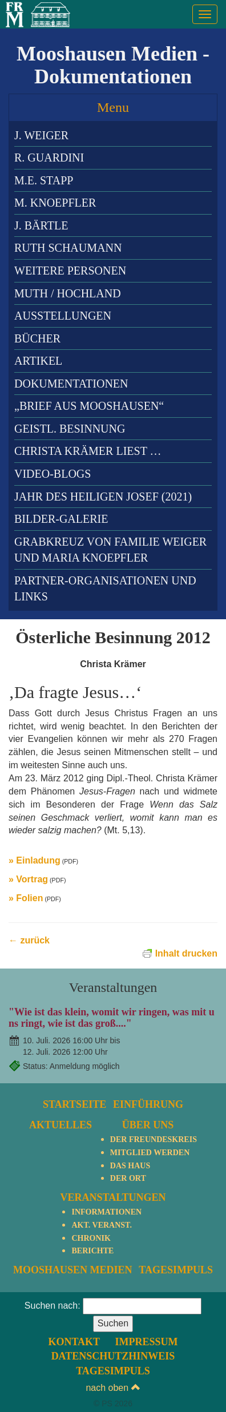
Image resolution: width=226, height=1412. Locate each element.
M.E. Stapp (43, 180)
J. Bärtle (41, 225)
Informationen (106, 1212)
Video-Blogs (52, 473)
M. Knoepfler (55, 202)
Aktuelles (60, 1125)
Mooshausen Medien (72, 1270)
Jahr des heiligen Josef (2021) (103, 496)
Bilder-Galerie (61, 519)
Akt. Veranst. (101, 1225)
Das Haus (130, 1165)
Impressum (146, 1342)
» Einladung (34, 860)
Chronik (90, 1238)
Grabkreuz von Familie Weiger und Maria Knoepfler (110, 549)
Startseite (74, 1104)
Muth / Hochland (67, 293)
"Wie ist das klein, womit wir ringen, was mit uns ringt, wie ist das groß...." (112, 1017)
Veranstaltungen (113, 1197)
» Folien (26, 898)
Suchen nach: (52, 1305)
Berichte (92, 1250)
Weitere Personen (70, 270)
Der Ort (128, 1178)
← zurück (29, 940)
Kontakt (74, 1342)
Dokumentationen (71, 383)
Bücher (37, 338)
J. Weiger (41, 135)
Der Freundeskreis (153, 1139)
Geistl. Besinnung (69, 428)
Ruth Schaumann (68, 247)
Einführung (148, 1104)
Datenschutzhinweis (113, 1356)
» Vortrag (28, 879)
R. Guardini (49, 157)
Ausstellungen (62, 315)
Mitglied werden (149, 1152)
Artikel (38, 360)
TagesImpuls (176, 1270)
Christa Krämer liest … (88, 451)
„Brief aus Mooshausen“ (89, 406)
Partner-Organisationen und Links (105, 588)
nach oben (113, 1388)
